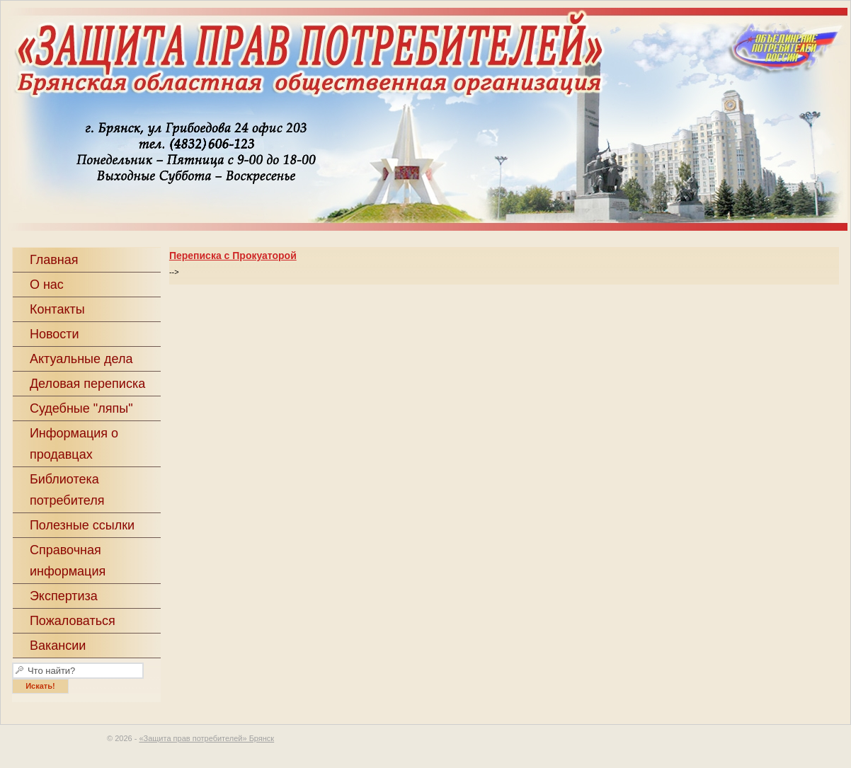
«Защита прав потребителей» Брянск (206, 738)
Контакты (57, 309)
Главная (54, 260)
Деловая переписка (87, 384)
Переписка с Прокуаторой (233, 255)
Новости (54, 334)
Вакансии (58, 645)
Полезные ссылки (82, 525)
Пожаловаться (72, 621)
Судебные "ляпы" (81, 408)
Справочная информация (67, 560)
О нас (47, 284)
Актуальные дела (81, 359)
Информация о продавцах (74, 444)
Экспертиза (64, 596)
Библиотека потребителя (67, 490)
